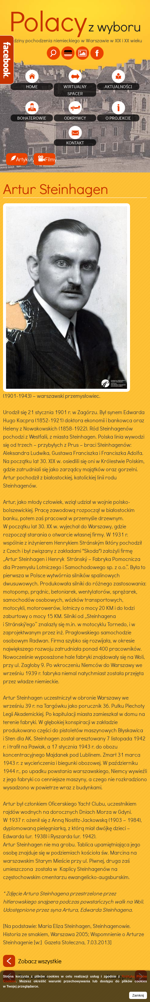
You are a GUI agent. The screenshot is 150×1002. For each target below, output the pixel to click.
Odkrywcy (75, 118)
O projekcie (118, 118)
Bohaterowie (31, 118)
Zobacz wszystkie (32, 961)
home (32, 86)
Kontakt (75, 143)
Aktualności (118, 86)
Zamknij (138, 995)
